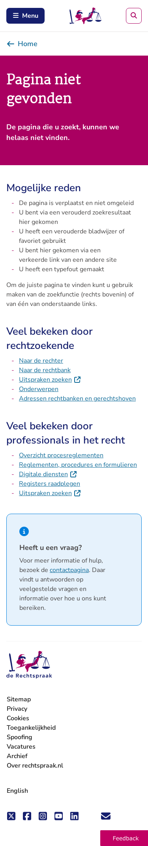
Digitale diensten (48, 474)
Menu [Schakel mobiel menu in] (25, 15)
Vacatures (21, 746)
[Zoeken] (134, 16)
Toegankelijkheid (31, 727)
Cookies (18, 718)
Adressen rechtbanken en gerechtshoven (77, 398)
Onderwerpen (38, 389)
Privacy (17, 708)
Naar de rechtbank (45, 370)
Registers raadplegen (49, 483)
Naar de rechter (41, 360)
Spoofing (19, 737)
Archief (17, 756)
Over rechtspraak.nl (35, 765)
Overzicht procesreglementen (61, 455)
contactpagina (69, 570)
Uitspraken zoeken (50, 379)
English (17, 790)
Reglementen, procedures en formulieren (78, 464)
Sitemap (19, 699)
